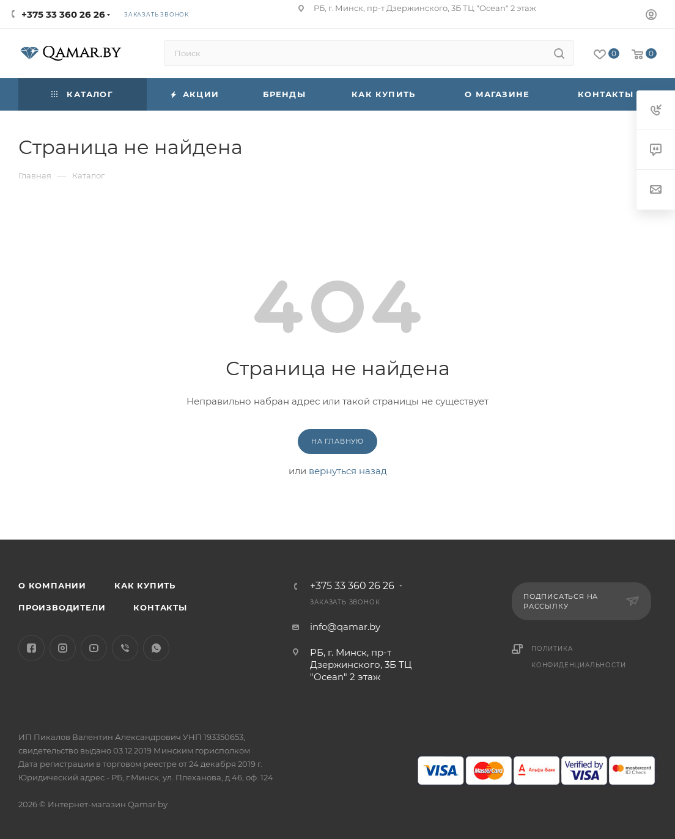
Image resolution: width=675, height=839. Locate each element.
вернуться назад (348, 471)
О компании (52, 585)
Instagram (63, 648)
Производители (61, 607)
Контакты (159, 607)
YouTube (94, 648)
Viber (125, 648)
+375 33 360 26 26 (63, 14)
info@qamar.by (345, 626)
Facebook (31, 648)
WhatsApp (156, 648)
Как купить (144, 585)
